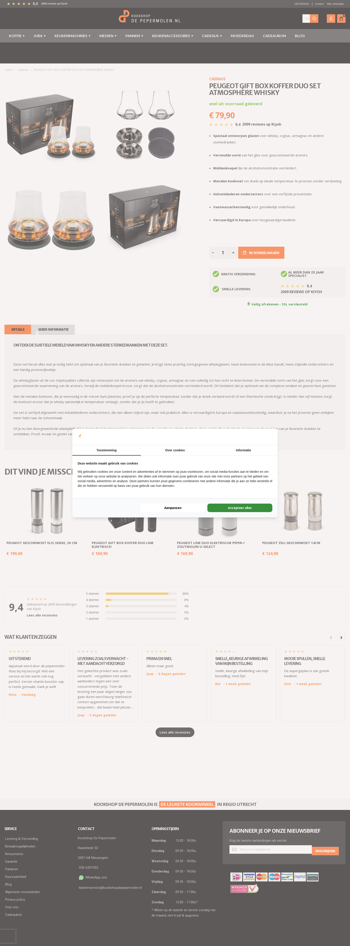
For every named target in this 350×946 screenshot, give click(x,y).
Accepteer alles (240, 508)
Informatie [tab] (243, 450)
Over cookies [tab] (175, 450)
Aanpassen (172, 508)
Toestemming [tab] (106, 450)
